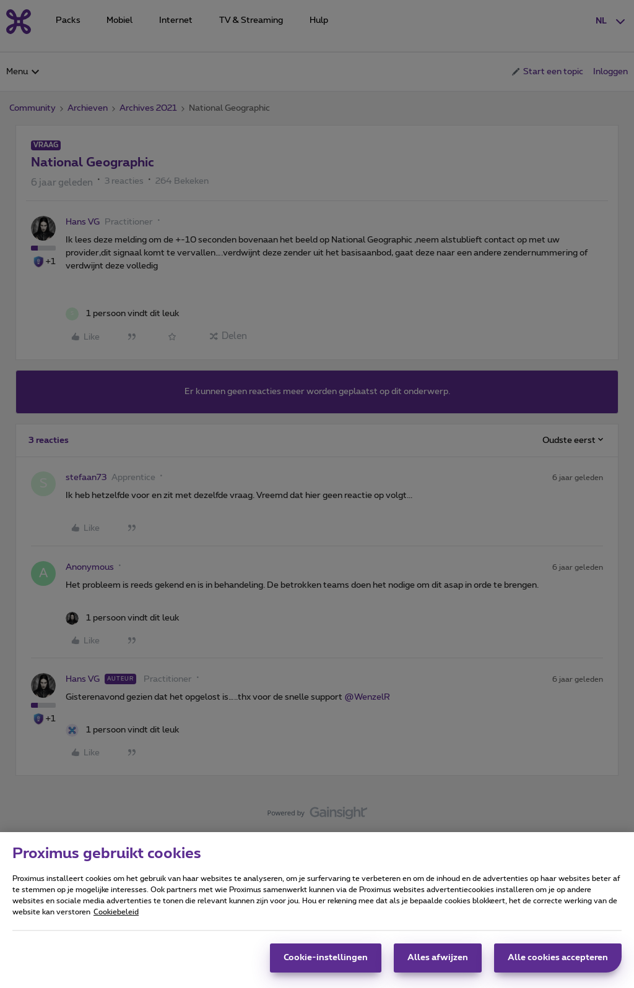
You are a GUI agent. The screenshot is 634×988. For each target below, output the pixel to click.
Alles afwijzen (437, 963)
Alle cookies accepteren (558, 963)
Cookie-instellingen (326, 963)
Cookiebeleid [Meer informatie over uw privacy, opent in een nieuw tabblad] (116, 917)
